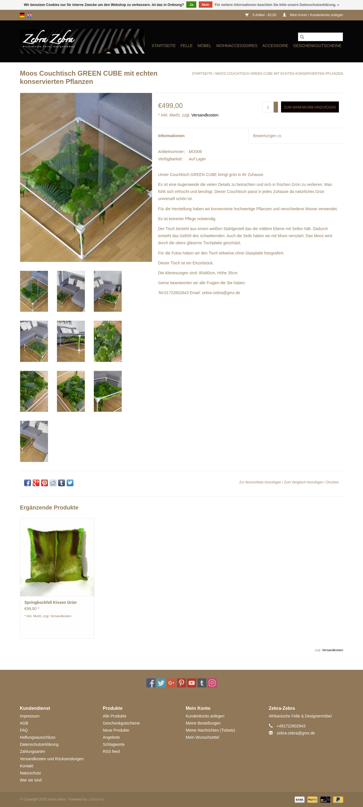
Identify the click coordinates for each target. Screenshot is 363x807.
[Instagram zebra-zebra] (212, 682)
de (22, 15)
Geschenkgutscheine (317, 45)
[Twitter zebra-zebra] (161, 682)
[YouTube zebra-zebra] (191, 682)
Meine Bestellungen (203, 723)
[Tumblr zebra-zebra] (201, 682)
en (29, 15)
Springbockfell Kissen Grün (50, 602)
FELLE (187, 45)
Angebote (111, 737)
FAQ (24, 730)
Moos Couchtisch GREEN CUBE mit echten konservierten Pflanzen (279, 74)
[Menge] (268, 107)
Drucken (332, 482)
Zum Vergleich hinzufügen (304, 482)
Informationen (171, 135)
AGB (24, 723)
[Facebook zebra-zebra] (150, 682)
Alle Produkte (114, 716)
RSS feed (111, 751)
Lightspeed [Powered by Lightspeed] (95, 799)
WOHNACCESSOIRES (236, 45)
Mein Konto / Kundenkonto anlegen (313, 15)
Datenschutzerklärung (39, 744)
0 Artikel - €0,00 (261, 15)
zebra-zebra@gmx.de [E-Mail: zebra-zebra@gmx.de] (296, 733)
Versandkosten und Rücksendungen (52, 759)
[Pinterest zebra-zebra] (181, 682)
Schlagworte (114, 744)
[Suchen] (320, 36)
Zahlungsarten (32, 751)
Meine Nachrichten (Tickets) (210, 730)
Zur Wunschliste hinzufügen (260, 482)
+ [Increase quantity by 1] (276, 105)
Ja (191, 5)
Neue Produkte (116, 730)
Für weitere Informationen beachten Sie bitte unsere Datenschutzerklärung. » (277, 5)
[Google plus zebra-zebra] (171, 682)
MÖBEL (204, 45)
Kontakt (26, 766)
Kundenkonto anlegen (205, 716)
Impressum (29, 716)
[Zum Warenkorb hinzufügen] (310, 106)
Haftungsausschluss (37, 737)
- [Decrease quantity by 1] (276, 110)
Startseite (163, 45)
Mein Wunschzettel (202, 737)
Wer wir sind (31, 780)
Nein (205, 5)
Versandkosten (204, 115)
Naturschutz (30, 773)
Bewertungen (267, 135)
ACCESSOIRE (275, 45)
